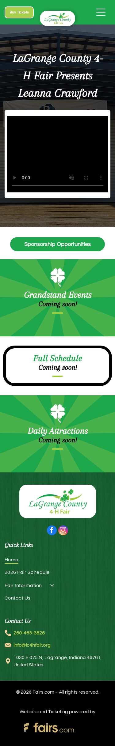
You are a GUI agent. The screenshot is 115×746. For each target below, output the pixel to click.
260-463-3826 (29, 633)
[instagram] (63, 531)
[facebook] (52, 531)
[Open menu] (100, 12)
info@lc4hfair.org (32, 645)
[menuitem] (57, 562)
